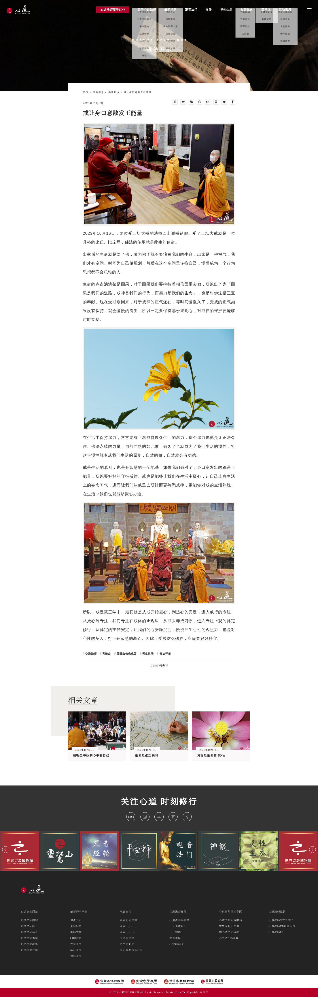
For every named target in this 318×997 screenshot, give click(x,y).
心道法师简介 (29, 926)
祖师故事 (76, 932)
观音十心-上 (127, 926)
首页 (86, 92)
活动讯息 (285, 9)
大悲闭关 (76, 944)
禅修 (209, 9)
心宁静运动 (176, 944)
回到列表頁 (159, 665)
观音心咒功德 (128, 920)
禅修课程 (175, 938)
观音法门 (125, 911)
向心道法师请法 (229, 932)
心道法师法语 (29, 944)
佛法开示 (114, 92)
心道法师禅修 (178, 911)
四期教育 (76, 938)
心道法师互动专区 (230, 911)
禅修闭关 (76, 956)
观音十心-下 (127, 932)
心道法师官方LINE (281, 920)
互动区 (266, 9)
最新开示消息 (78, 911)
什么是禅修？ (178, 926)
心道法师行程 (29, 950)
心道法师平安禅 (179, 920)
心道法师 (90, 653)
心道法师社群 (277, 911)
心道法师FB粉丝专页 (282, 926)
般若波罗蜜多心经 (131, 950)
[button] (5, 849)
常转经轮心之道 (229, 926)
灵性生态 (76, 926)
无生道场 (147, 653)
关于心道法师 (147, 9)
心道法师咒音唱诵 (230, 920)
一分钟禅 (175, 932)
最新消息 (99, 92)
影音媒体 (247, 9)
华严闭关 (76, 950)
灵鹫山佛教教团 (126, 653)
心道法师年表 (29, 932)
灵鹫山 (106, 653)
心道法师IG (276, 932)
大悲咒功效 (127, 938)
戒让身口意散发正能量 (137, 92)
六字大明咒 (127, 944)
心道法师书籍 (29, 938)
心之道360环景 (228, 938)
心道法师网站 (29, 911)
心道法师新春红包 (112, 9)
